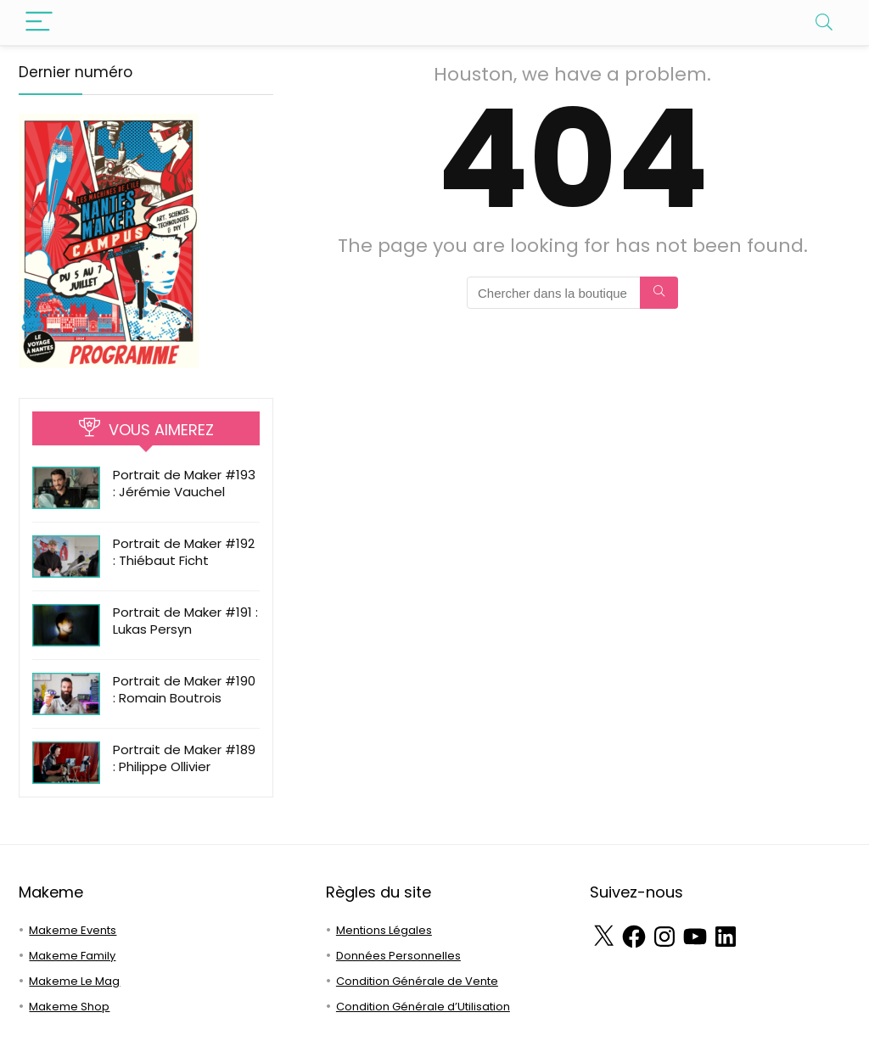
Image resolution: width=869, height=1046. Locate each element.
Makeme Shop (69, 1006)
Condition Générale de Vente (417, 981)
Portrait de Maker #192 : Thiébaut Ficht (184, 551)
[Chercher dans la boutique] (659, 293)
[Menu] (39, 22)
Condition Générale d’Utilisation (423, 1006)
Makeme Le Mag (74, 981)
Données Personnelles (398, 956)
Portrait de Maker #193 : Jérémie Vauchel (184, 483)
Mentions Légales (384, 930)
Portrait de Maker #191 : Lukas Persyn (185, 620)
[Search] (824, 22)
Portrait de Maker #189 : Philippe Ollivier (184, 758)
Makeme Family (72, 956)
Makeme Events (72, 930)
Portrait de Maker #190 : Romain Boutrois (184, 689)
